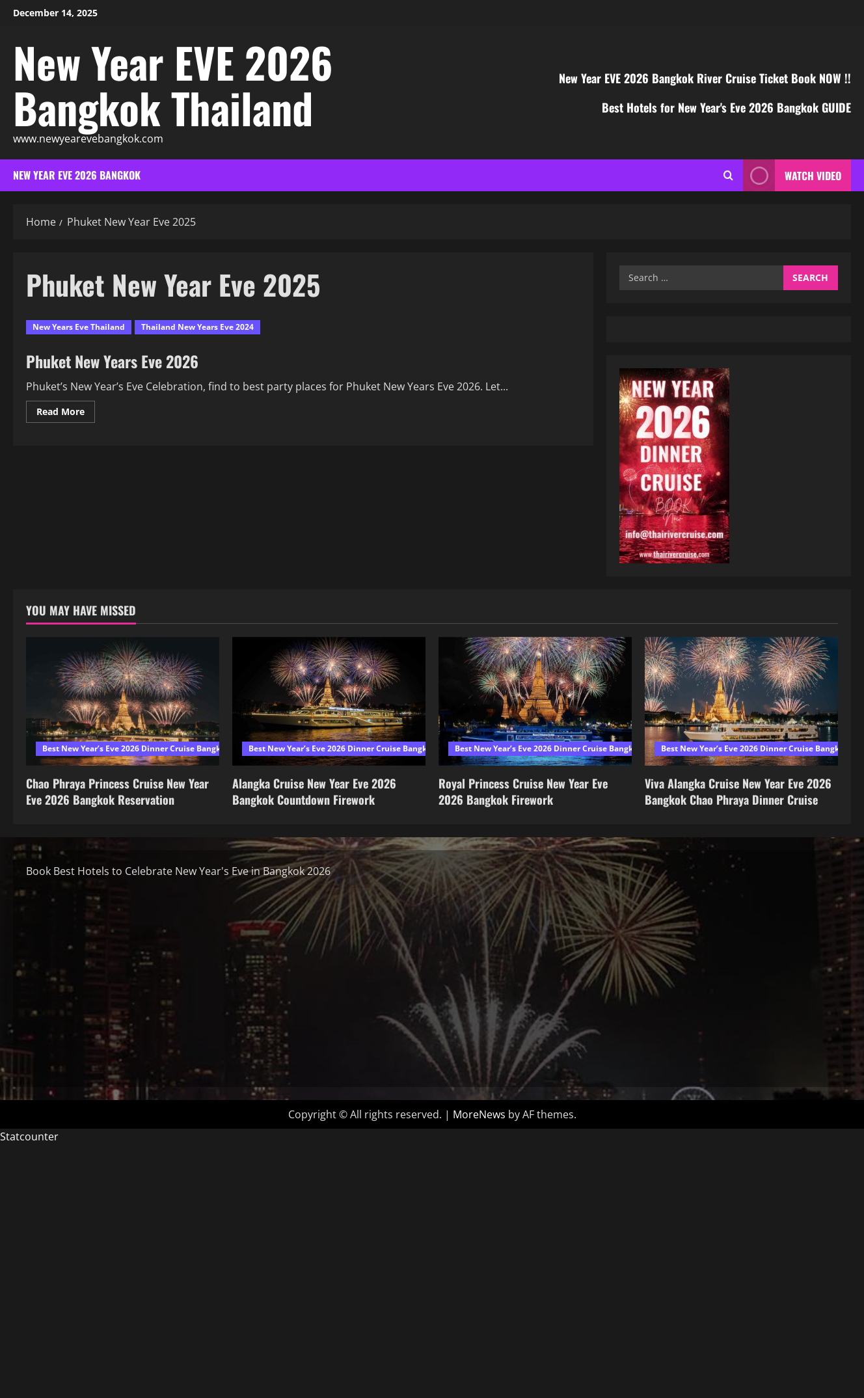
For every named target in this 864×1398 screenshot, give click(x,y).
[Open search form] (728, 175)
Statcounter (29, 1136)
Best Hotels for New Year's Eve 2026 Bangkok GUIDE (726, 107)
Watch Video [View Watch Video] (792, 175)
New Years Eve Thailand (79, 326)
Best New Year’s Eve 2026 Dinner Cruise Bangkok (136, 748)
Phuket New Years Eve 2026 (112, 361)
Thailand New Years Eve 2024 (197, 326)
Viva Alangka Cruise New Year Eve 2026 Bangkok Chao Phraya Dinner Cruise (738, 791)
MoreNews (479, 1114)
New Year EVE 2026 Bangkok (77, 175)
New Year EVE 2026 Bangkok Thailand (172, 84)
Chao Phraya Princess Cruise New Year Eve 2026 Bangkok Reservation (117, 791)
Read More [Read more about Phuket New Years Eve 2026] (65, 414)
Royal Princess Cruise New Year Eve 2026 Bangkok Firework (523, 791)
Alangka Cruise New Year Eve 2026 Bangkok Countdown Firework (314, 791)
